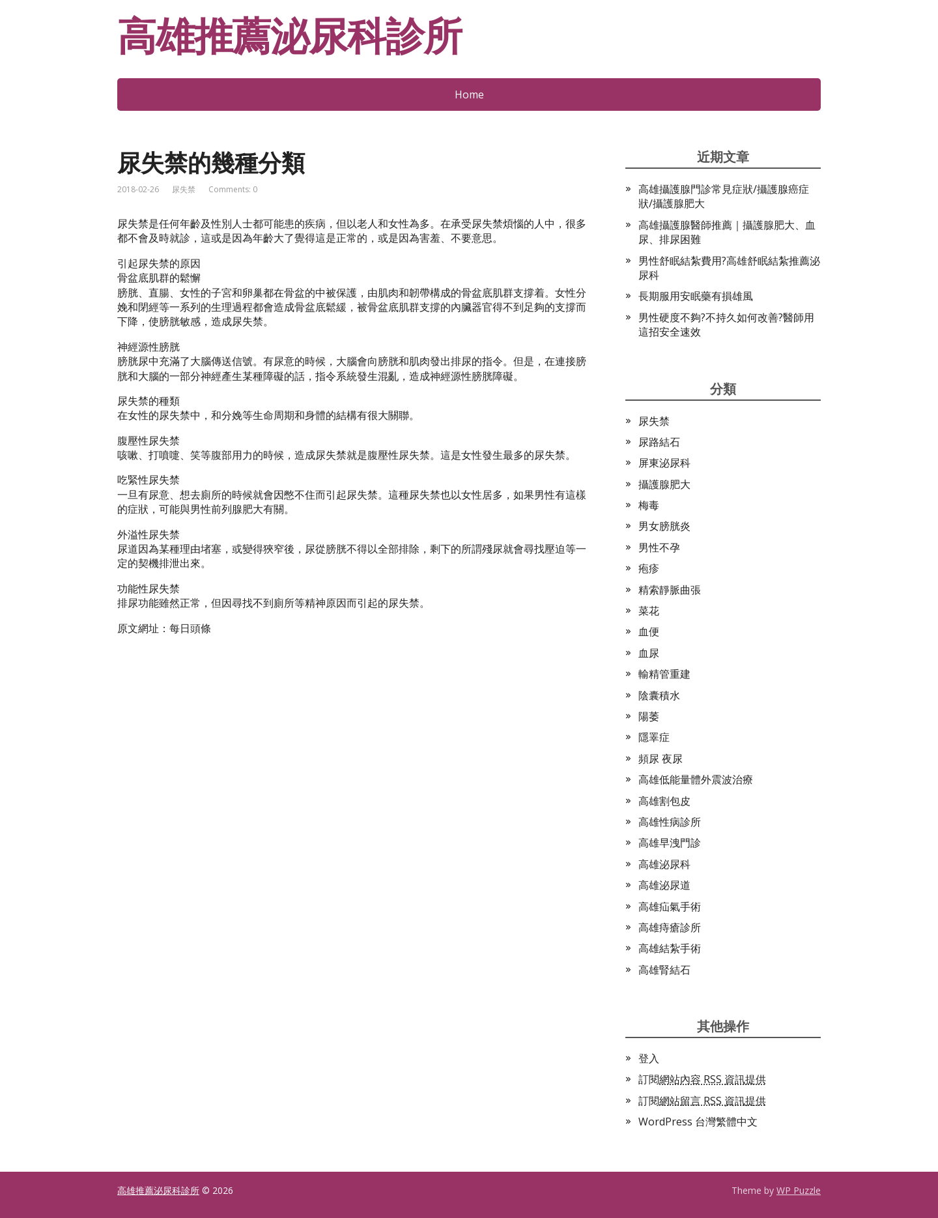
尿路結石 (659, 442)
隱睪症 (654, 737)
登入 (648, 1058)
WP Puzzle (798, 1190)
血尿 (648, 653)
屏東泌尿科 (664, 463)
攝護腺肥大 (664, 484)
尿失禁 (183, 189)
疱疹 (648, 568)
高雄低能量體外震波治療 (695, 779)
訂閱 (702, 1079)
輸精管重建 (664, 674)
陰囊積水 (659, 695)
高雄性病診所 (669, 822)
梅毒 (648, 505)
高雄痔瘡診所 (669, 927)
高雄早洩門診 (669, 842)
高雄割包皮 (664, 801)
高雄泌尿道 (664, 885)
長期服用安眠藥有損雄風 (695, 296)
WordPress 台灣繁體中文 (698, 1121)
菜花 (648, 610)
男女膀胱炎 (664, 526)
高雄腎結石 (664, 970)
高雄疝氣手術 (669, 906)
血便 (648, 631)
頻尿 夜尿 (660, 758)
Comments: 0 (232, 189)
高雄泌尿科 (664, 864)
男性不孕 (659, 547)
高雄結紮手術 (669, 948)
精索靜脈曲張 (669, 590)
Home (469, 94)
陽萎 (648, 716)
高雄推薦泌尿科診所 (289, 36)
